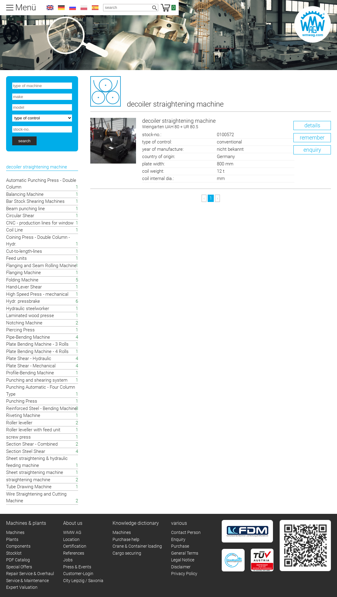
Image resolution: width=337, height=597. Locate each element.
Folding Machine (22, 280)
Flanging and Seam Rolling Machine (41, 265)
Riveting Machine (23, 415)
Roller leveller (19, 423)
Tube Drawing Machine (29, 486)
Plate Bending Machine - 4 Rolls (37, 351)
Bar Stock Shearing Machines (35, 201)
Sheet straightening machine (34, 472)
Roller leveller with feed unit (33, 430)
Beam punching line (25, 208)
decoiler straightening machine (236, 124)
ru (72, 7)
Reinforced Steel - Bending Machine (41, 408)
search (24, 141)
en (50, 7)
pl (84, 7)
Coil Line (14, 230)
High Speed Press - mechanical (37, 294)
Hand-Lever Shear (24, 287)
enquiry (312, 150)
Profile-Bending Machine (30, 373)
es (95, 7)
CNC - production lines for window (39, 223)
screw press (18, 437)
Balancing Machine (25, 194)
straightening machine (28, 479)
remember (312, 137)
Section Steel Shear (25, 451)
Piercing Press (20, 330)
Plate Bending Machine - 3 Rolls (37, 344)
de (61, 7)
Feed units (16, 258)
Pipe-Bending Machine (28, 337)
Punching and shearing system (36, 380)
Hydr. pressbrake (23, 301)
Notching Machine (24, 323)
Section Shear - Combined (32, 444)
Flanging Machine (23, 272)
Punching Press (21, 401)
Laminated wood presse (30, 315)
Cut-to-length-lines (24, 251)
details (312, 125)
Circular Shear (20, 215)
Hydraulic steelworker (27, 308)
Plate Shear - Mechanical (31, 366)
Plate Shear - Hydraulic (28, 358)
